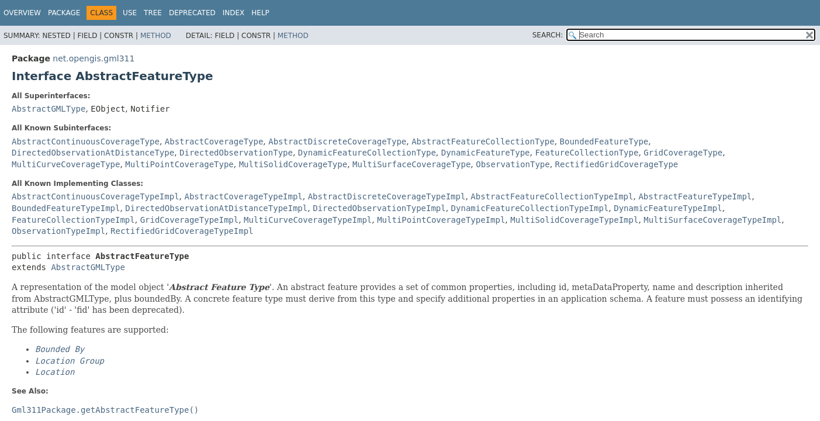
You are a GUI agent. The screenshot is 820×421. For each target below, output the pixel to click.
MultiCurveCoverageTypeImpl (308, 220)
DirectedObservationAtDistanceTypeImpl (216, 208)
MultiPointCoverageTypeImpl (441, 220)
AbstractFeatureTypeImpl (695, 196)
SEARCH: (547, 35)
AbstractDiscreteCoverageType (337, 141)
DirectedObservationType (236, 152)
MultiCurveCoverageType (66, 164)
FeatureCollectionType (586, 152)
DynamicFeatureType (485, 152)
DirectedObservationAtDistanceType (93, 152)
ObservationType (512, 164)
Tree (153, 13)
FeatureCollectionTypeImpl (73, 220)
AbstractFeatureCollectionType (482, 141)
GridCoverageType (682, 152)
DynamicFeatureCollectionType (367, 152)
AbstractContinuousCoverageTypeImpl (95, 196)
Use (130, 13)
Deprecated (192, 13)
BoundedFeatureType (604, 141)
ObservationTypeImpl (58, 231)
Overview (22, 13)
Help (260, 13)
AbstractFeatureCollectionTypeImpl (551, 196)
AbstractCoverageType (214, 141)
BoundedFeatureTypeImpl (66, 208)
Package (64, 13)
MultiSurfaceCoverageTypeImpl (712, 220)
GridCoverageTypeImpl (189, 220)
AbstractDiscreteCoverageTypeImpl (387, 196)
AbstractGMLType (48, 108)
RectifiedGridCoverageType (617, 164)
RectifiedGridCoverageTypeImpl (181, 231)
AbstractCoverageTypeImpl (243, 196)
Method (155, 36)
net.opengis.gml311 (93, 58)
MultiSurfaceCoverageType (411, 164)
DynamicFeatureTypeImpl (668, 208)
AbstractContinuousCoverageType (86, 141)
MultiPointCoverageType (179, 164)
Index (234, 13)
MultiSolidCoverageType (293, 164)
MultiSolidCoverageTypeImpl (574, 220)
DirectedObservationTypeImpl (379, 208)
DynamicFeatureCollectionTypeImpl (530, 208)
